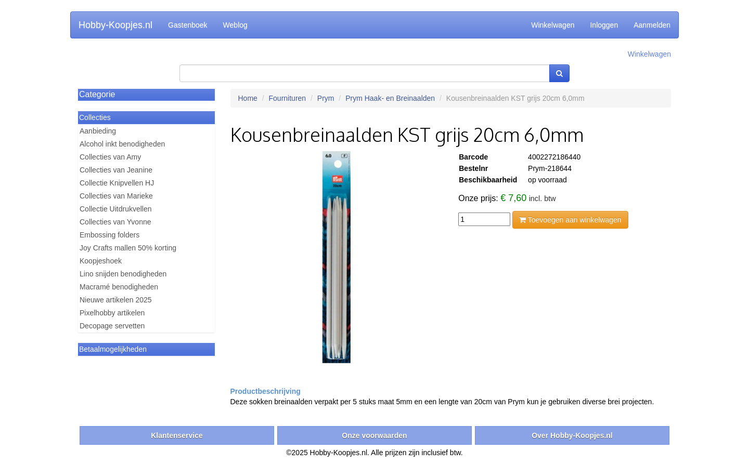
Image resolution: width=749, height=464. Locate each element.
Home (247, 98)
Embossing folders (109, 235)
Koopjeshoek (101, 261)
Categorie (97, 94)
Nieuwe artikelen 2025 (116, 300)
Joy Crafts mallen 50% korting (128, 248)
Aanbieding (98, 131)
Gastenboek (188, 25)
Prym (325, 98)
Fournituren (287, 98)
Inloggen (604, 25)
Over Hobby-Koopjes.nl (572, 435)
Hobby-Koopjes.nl (115, 25)
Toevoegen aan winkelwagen (570, 220)
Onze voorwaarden (374, 435)
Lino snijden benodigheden (123, 274)
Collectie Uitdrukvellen (116, 209)
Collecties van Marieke (116, 196)
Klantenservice (177, 435)
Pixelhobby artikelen (112, 313)
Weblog (235, 25)
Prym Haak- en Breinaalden (390, 98)
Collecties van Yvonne (115, 222)
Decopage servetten (112, 326)
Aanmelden (652, 25)
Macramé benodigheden (119, 287)
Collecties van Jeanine (116, 170)
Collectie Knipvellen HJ (117, 183)
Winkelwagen (552, 25)
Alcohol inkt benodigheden (122, 144)
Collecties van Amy (110, 157)
